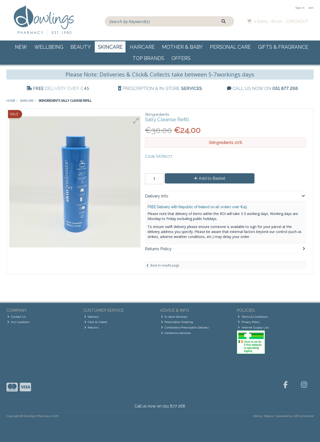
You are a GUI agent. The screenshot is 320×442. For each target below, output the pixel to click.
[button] (136, 121)
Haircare (142, 47)
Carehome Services (176, 333)
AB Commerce (304, 416)
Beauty (80, 47)
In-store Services (174, 316)
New (21, 47)
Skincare (110, 47)
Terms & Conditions (253, 316)
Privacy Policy (249, 322)
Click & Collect (96, 322)
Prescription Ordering (177, 322)
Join (311, 8)
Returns (91, 327)
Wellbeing (48, 47)
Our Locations (18, 322)
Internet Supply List (253, 327)
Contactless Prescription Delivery (185, 327)
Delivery (91, 316)
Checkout (297, 21)
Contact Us (16, 316)
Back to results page (164, 265)
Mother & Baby (182, 47)
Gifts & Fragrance (283, 47)
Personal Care (230, 47)
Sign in (299, 8)
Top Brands (148, 58)
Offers (181, 58)
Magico (269, 416)
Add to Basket (209, 178)
